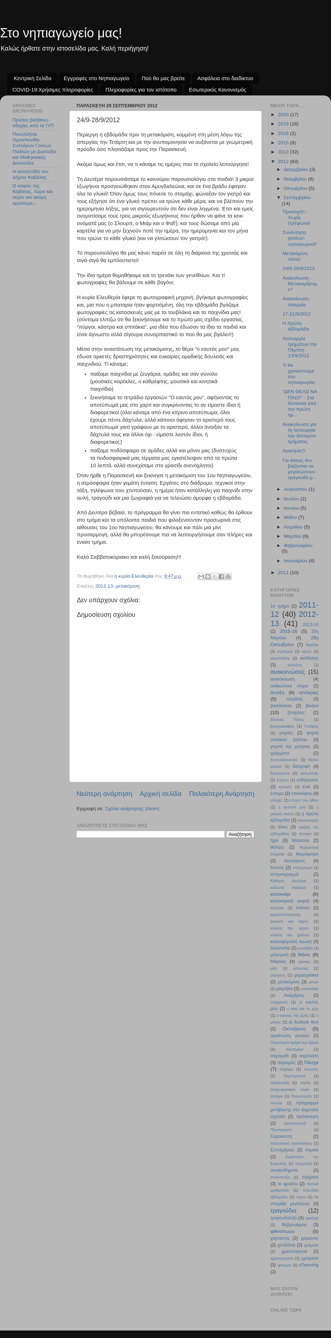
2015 (284, 142)
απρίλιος (295, 699)
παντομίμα (294, 1049)
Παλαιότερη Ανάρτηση (221, 793)
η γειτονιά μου (292, 807)
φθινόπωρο (282, 1231)
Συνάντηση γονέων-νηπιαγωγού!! (300, 238)
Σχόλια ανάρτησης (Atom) (132, 808)
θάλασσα (300, 840)
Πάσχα (311, 1062)
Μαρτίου (293, 536)
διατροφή (301, 766)
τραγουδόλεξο (283, 1217)
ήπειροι (305, 834)
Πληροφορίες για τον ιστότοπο (141, 90)
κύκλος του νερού (289, 928)
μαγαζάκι (305, 948)
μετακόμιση (128, 586)
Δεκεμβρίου (297, 169)
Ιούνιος (277, 867)
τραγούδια (283, 1210)
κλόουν (303, 907)
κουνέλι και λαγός (289, 921)
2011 (284, 572)
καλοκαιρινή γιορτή (289, 901)
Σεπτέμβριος (282, 1149)
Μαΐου (291, 517)
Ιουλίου (292, 498)
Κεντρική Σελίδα (33, 78)
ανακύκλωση (282, 679)
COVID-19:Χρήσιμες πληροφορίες (52, 90)
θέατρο (277, 847)
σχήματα (310, 1177)
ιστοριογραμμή (284, 874)
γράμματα (279, 753)
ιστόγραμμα (302, 867)
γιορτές (286, 732)
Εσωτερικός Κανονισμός (217, 90)
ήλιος (283, 826)
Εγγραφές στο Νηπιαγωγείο (96, 78)
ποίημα (276, 1096)
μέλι (273, 968)
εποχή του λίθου (304, 800)
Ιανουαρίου (296, 560)
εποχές (276, 800)
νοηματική (279, 1002)
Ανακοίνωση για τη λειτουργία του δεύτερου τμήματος (299, 433)
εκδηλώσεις (307, 779)
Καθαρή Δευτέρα (288, 881)
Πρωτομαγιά (280, 1130)
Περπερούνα (294, 1076)
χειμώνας (310, 1238)
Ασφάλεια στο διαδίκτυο (225, 78)
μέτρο (314, 982)
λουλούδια (280, 948)
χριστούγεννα (294, 1251)
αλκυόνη (295, 665)
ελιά (306, 786)
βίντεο (312, 705)
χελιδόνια (286, 1245)
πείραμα (286, 1069)
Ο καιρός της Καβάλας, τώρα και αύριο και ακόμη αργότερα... (32, 194)
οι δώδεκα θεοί (304, 1022)
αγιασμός (285, 651)
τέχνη (301, 1197)
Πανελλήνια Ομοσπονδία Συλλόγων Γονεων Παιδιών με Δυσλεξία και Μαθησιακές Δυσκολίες (34, 148)
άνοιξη (277, 692)
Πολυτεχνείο (301, 1096)
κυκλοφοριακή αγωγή (291, 941)
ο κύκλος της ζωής (293, 1015)
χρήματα (311, 1245)
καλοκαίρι (280, 894)
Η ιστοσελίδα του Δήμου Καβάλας (30, 174)
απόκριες (309, 692)
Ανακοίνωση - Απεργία (297, 301)
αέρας (307, 651)
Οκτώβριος (294, 1028)
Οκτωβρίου (296, 188)
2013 (284, 152)
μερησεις (277, 975)
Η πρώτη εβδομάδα (296, 326)
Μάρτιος (278, 961)
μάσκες (304, 961)
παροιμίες (286, 1062)
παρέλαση (309, 1055)
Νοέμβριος (294, 995)
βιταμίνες (296, 712)
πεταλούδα (279, 1083)
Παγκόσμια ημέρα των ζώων (294, 1042)
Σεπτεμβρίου (297, 197)
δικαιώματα (280, 773)
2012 (284, 161)
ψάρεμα (284, 1265)
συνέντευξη (280, 1177)
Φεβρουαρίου (298, 545)
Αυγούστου (296, 489)
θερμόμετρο (307, 854)
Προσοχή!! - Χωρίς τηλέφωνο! (296, 217)
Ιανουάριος (294, 860)
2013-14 (311, 624)
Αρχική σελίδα (161, 793)
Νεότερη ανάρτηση (104, 793)
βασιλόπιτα (280, 705)
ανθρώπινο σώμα (289, 685)
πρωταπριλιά (295, 1123)
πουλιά (276, 1103)
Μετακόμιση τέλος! (295, 256)
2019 (284, 123)
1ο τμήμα (279, 606)
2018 (284, 133)
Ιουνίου (292, 508)
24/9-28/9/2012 (299, 268)
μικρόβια (284, 988)
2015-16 (289, 631)
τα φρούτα (288, 1183)
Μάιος (304, 954)
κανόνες (277, 908)
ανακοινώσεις (287, 671)
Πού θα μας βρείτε (163, 78)
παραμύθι (279, 1055)
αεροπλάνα (280, 658)
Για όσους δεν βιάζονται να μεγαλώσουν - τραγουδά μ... (300, 469)
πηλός (305, 1083)
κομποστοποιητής (285, 914)
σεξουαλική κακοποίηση (291, 1143)
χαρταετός (280, 1238)
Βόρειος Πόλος (287, 719)
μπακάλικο (310, 988)
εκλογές (285, 787)
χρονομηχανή (281, 1258)
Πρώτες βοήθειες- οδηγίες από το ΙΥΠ (33, 122)
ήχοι (274, 840)
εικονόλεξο (310, 773)
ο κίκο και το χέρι (303, 1008)
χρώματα (310, 1258)
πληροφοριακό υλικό (289, 1089)
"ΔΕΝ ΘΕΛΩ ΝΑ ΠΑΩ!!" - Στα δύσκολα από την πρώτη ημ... (300, 403)
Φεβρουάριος (294, 1224)
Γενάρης (311, 726)
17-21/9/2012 (297, 314)
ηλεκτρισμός (308, 820)
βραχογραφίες (282, 726)
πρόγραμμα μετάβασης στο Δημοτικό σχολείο (294, 1109)
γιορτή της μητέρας (290, 746)
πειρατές (311, 1069)
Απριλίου (294, 527)
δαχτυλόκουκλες (284, 759)
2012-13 (104, 586)
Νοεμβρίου (296, 179)
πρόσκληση (307, 1116)
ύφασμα (312, 1218)
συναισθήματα (284, 1170)
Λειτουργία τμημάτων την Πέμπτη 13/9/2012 (300, 347)
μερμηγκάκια (306, 975)
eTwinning (309, 1264)
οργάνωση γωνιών (289, 1035)
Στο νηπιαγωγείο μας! (61, 33)
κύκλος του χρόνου (289, 935)
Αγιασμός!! (294, 450)
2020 (284, 114)
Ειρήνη (283, 780)
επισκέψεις (301, 793)
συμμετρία (303, 1163)
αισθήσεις (309, 658)
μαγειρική (279, 954)
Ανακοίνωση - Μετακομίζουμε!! (300, 283)
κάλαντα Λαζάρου (288, 887)
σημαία (312, 1149)
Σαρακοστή (281, 1136)
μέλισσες (300, 968)
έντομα (277, 793)
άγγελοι (312, 644)
